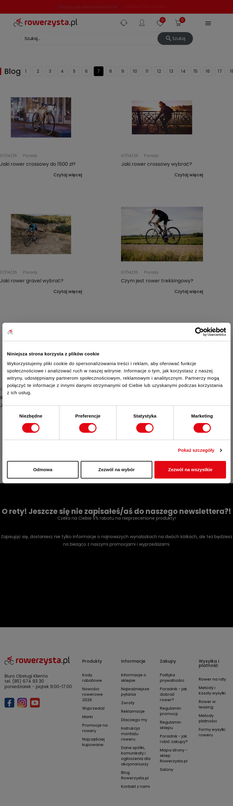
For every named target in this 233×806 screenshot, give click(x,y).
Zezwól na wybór (116, 469)
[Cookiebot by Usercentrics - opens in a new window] (199, 331)
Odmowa (42, 469)
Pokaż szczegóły (196, 450)
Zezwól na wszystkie (190, 469)
